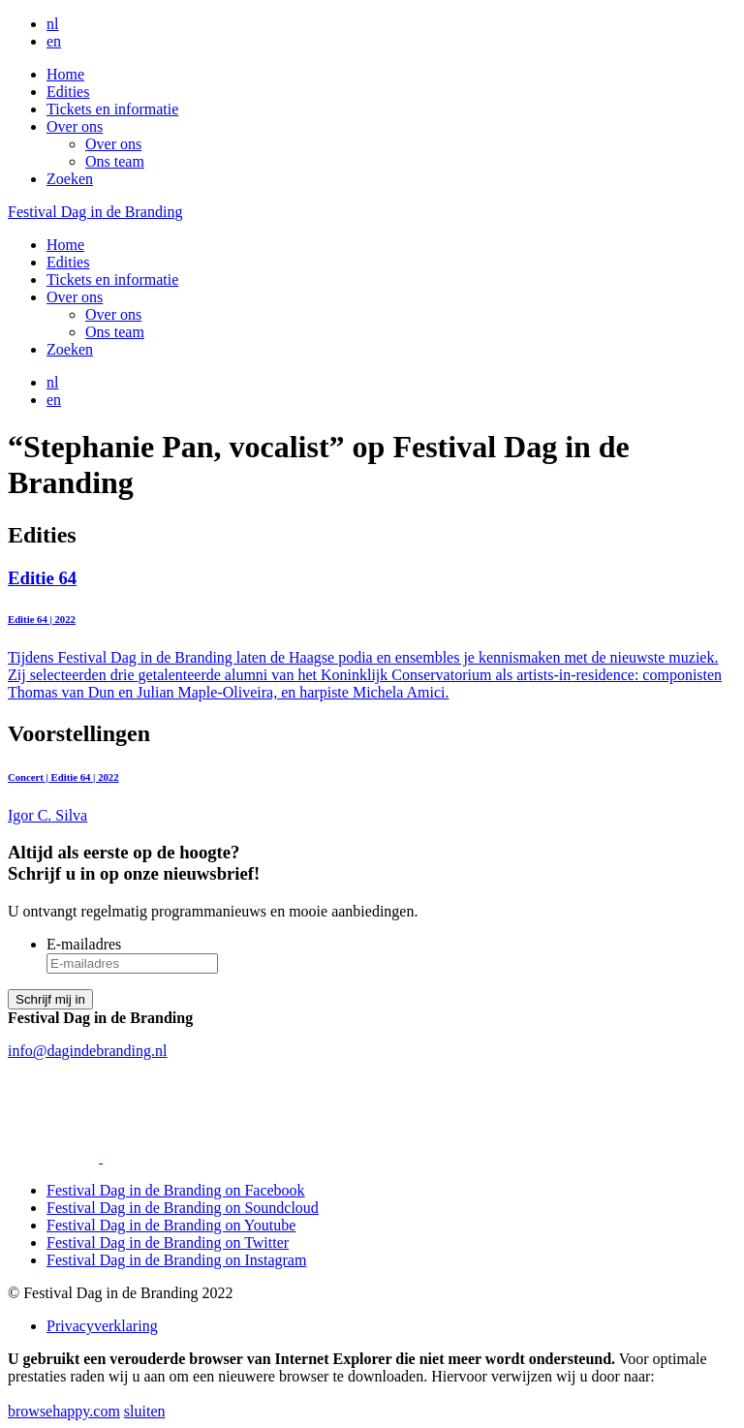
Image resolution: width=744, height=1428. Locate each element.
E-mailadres (83, 944)
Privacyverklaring (102, 1326)
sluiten (145, 1411)
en (53, 41)
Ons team (114, 161)
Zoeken (69, 179)
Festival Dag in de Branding (95, 211)
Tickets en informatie (112, 109)
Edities (67, 91)
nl (52, 24)
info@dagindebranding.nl (87, 1050)
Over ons (74, 126)
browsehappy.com (64, 1411)
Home (65, 74)
